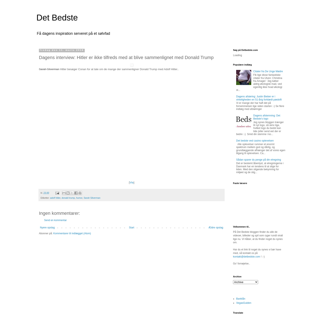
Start (131, 227)
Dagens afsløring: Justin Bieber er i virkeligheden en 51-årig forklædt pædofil (259, 98)
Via (132, 182)
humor (79, 198)
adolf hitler (55, 198)
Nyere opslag (47, 227)
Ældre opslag (215, 227)
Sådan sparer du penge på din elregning (258, 159)
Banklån (240, 298)
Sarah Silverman (92, 198)
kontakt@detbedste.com (246, 256)
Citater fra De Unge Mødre (268, 71)
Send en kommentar (55, 220)
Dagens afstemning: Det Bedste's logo (266, 117)
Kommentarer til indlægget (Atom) (72, 233)
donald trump (68, 198)
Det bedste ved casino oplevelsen (255, 140)
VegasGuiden (243, 302)
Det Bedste (57, 17)
